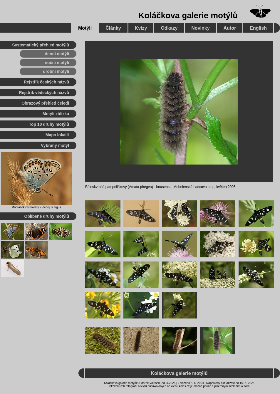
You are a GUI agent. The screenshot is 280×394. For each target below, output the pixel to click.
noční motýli (57, 62)
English (258, 28)
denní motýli (57, 53)
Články (113, 28)
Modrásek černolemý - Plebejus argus (36, 207)
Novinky (200, 28)
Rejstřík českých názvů (46, 82)
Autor (230, 28)
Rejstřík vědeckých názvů (44, 92)
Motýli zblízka (56, 113)
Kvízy (141, 28)
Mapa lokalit (57, 135)
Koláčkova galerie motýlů (188, 15)
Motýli (85, 28)
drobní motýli (56, 71)
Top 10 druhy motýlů (49, 124)
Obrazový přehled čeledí (45, 103)
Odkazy (169, 28)
